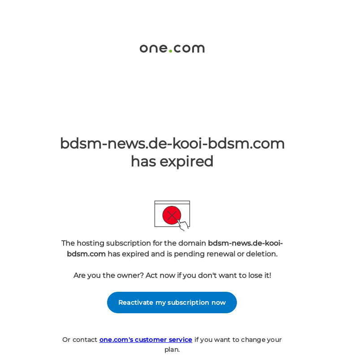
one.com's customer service (146, 340)
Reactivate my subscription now (172, 302)
